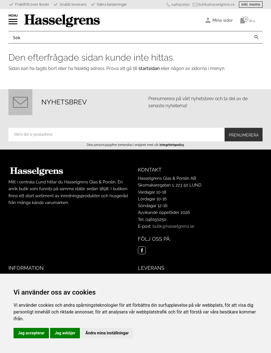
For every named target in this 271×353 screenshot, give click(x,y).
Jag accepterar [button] (31, 333)
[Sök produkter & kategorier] (129, 37)
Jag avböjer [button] (65, 333)
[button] (13, 23)
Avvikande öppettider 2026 (164, 212)
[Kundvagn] (246, 20)
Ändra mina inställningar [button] (107, 333)
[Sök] (256, 37)
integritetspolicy (172, 145)
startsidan (149, 68)
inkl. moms (250, 4)
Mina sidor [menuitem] (222, 20)
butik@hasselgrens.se (216, 4)
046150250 (180, 4)
